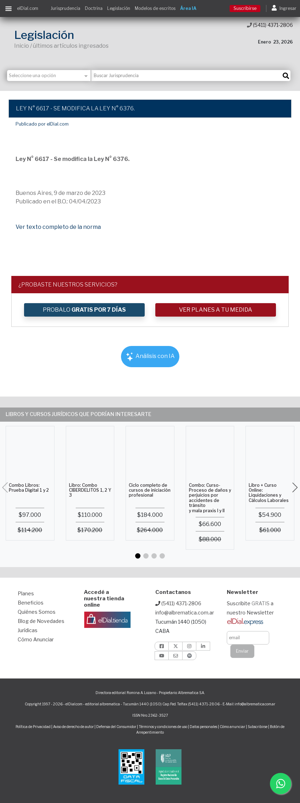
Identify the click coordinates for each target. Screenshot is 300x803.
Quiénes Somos (37, 612)
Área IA (188, 8)
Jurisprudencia (65, 8)
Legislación (118, 8)
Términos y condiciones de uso (163, 726)
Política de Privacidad (33, 726)
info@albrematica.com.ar (184, 613)
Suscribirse (244, 8)
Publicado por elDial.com (42, 124)
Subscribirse (258, 726)
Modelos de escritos (155, 8)
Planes (26, 593)
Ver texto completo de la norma (58, 227)
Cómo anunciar (232, 726)
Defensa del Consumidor (116, 726)
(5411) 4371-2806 (270, 25)
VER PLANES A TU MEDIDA (215, 309)
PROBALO (84, 309)
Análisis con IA (150, 356)
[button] (137, 556)
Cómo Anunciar (36, 639)
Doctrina (94, 8)
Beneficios (31, 603)
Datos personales (203, 726)
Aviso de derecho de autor (73, 726)
